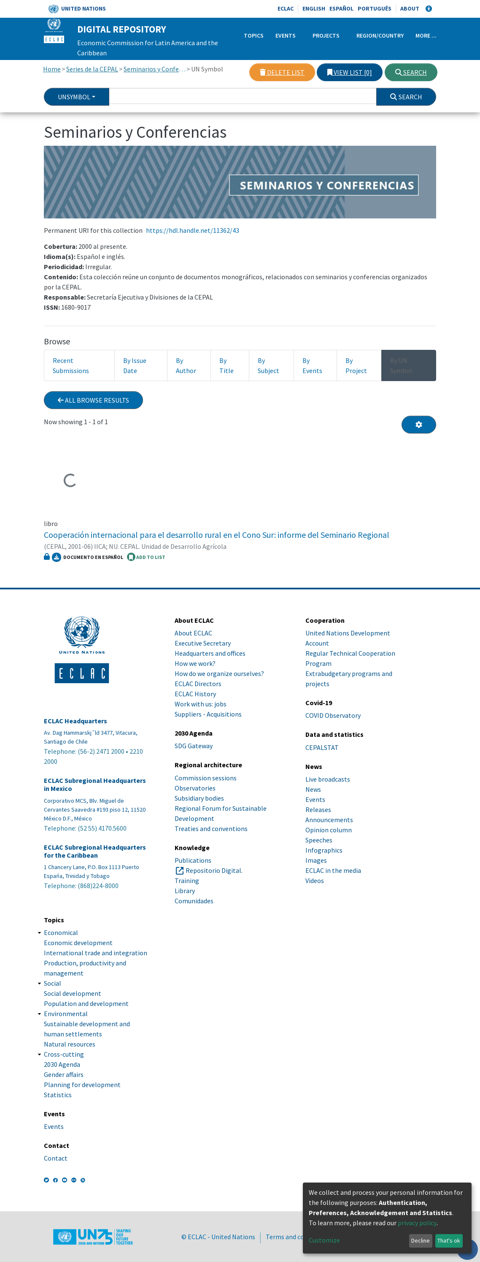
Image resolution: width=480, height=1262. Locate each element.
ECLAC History (195, 694)
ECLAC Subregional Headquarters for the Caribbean (95, 851)
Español (341, 8)
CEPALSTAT (322, 747)
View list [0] (349, 72)
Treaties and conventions (211, 828)
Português (374, 8)
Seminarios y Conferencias (155, 69)
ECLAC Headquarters (75, 721)
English (313, 8)
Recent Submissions (71, 365)
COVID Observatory (333, 715)
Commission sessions (206, 778)
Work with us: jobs (201, 704)
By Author (186, 365)
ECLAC (286, 8)
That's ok (448, 1240)
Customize (324, 1240)
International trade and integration (95, 953)
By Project (356, 365)
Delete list (282, 72)
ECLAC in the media (333, 870)
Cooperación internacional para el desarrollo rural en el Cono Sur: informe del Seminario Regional (216, 534)
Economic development (78, 942)
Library (185, 890)
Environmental (66, 1013)
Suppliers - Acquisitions (208, 714)
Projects (326, 35)
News (313, 789)
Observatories (195, 788)
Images (316, 860)
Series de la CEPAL (92, 69)
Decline (420, 1240)
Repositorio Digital (213, 870)
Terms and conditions (297, 1236)
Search (411, 72)
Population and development (86, 1003)
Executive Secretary (203, 643)
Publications (193, 860)
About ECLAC (193, 633)
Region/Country (380, 35)
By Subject (268, 365)
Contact (55, 1158)
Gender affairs (64, 1074)
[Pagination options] (419, 424)
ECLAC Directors (198, 683)
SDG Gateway (194, 745)
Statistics (58, 1094)
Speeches (318, 840)
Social (52, 983)
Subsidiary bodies (199, 798)
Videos (314, 880)
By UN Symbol (401, 365)
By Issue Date (134, 365)
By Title (226, 365)
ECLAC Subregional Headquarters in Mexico (95, 785)
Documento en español (87, 557)
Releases (318, 809)
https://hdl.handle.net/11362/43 (192, 230)
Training (187, 880)
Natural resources (69, 1044)
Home (52, 69)
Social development (72, 993)
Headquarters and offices (210, 653)
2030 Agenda (62, 1064)
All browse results (93, 400)
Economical (61, 932)
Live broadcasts (327, 779)
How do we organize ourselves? (219, 673)
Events (285, 35)
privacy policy (417, 1222)
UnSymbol (74, 97)
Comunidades (194, 901)
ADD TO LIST (146, 557)
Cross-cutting (64, 1054)
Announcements (329, 819)
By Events (312, 365)
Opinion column (328, 830)
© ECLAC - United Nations (218, 1236)
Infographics (323, 850)
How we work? (195, 663)
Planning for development (82, 1084)
